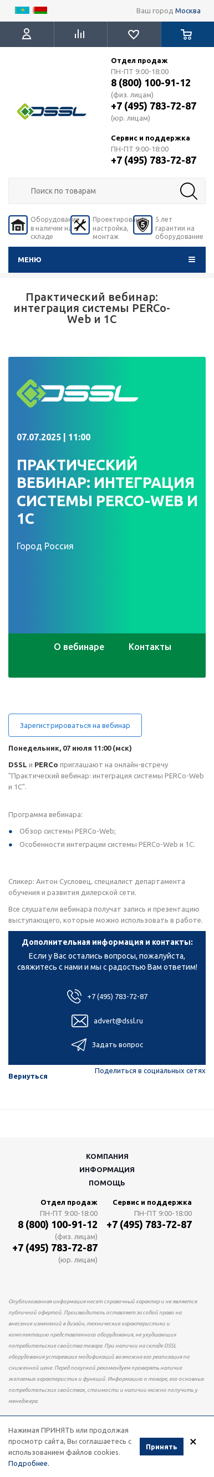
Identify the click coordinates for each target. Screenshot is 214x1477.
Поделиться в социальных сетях (150, 1070)
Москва (188, 10)
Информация (107, 1169)
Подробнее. (28, 1463)
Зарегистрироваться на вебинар (75, 725)
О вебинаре (79, 647)
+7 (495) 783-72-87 (153, 105)
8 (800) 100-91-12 (151, 82)
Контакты (150, 647)
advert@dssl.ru (107, 1021)
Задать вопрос (107, 1044)
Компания (107, 1156)
